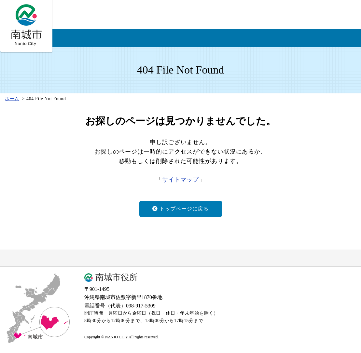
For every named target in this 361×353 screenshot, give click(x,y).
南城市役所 (116, 277)
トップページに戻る (180, 208)
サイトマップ (180, 179)
